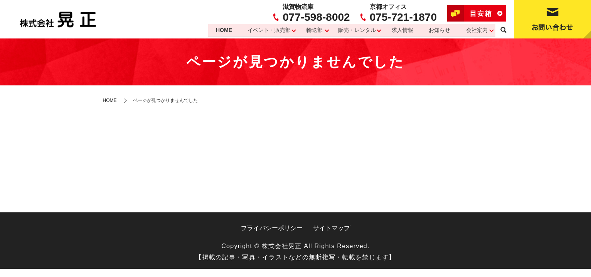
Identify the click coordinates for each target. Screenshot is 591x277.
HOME (220, 30)
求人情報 (401, 30)
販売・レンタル (355, 30)
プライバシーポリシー (272, 228)
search (503, 30)
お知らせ (439, 30)
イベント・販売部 (266, 30)
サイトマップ (331, 228)
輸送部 (312, 30)
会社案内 (476, 30)
